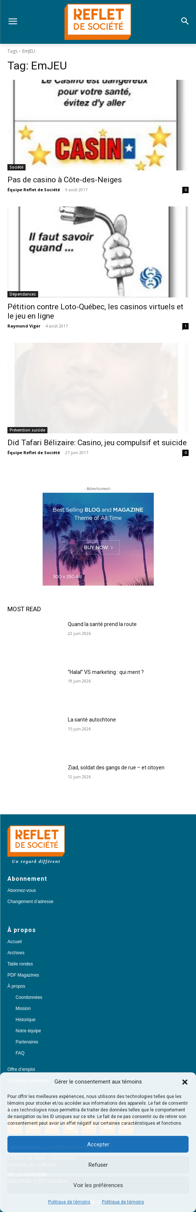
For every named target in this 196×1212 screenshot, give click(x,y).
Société (16, 167)
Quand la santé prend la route (102, 624)
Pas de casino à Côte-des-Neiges (64, 179)
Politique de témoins (69, 1202)
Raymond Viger (23, 326)
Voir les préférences (98, 1185)
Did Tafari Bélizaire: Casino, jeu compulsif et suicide (97, 442)
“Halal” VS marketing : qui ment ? (106, 672)
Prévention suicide (27, 430)
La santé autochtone (92, 720)
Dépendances (23, 294)
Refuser (98, 1165)
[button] (185, 1082)
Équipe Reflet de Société (33, 189)
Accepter (98, 1144)
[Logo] (98, 22)
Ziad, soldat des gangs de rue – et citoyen (116, 767)
